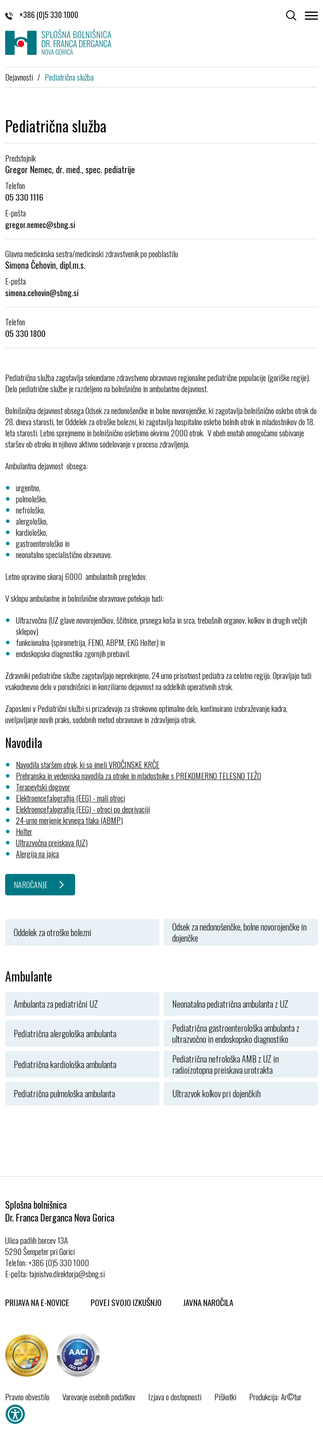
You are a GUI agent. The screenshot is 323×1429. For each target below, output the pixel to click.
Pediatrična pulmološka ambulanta (64, 1093)
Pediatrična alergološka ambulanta (65, 1033)
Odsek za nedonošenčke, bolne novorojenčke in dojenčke (239, 932)
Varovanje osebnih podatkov (98, 1396)
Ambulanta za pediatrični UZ (56, 1003)
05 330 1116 (24, 197)
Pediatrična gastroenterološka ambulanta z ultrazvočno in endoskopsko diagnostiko (235, 1033)
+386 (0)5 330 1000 (41, 14)
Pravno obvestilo (27, 1396)
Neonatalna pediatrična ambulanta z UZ (230, 1003)
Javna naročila (208, 1302)
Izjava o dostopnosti (174, 1396)
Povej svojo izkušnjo (126, 1302)
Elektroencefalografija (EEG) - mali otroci (70, 798)
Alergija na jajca (37, 853)
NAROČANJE (31, 884)
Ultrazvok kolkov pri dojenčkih (216, 1093)
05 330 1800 (25, 333)
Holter (24, 831)
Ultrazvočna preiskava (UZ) (52, 842)
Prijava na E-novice (37, 1302)
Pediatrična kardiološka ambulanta (65, 1064)
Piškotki (225, 1396)
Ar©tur (291, 1396)
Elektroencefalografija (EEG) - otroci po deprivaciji (83, 809)
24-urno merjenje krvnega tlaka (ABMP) (69, 820)
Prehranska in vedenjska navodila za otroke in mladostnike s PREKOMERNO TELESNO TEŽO (138, 775)
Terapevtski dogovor (43, 787)
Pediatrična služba (69, 77)
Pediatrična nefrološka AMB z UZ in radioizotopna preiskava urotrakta (225, 1064)
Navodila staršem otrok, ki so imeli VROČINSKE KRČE (87, 764)
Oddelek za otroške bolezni (52, 932)
